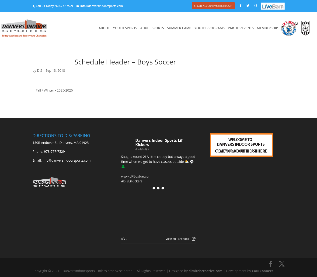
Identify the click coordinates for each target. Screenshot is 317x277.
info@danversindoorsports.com (66, 160)
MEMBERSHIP (267, 28)
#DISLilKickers (132, 181)
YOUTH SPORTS (125, 28)
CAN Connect (262, 271)
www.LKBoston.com (136, 176)
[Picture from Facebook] (139, 213)
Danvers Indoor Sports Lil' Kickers (159, 142)
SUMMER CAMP (179, 28)
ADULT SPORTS (152, 28)
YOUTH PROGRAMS (210, 28)
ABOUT (104, 28)
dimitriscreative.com (205, 271)
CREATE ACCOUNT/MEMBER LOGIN (213, 5)
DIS (39, 70)
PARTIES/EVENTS (241, 28)
